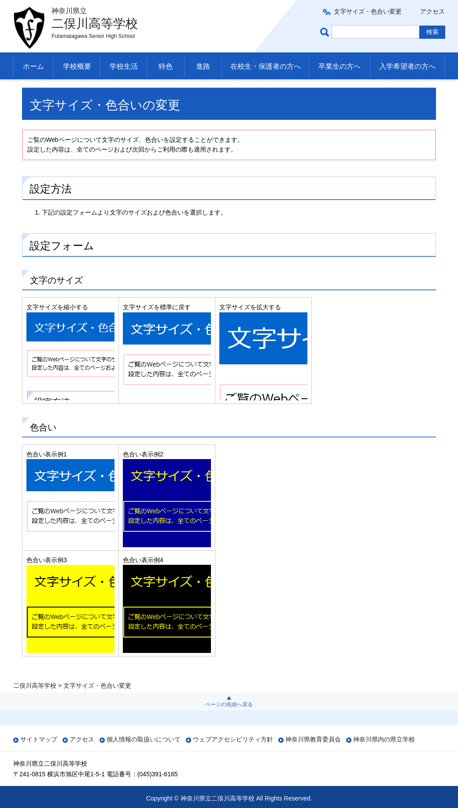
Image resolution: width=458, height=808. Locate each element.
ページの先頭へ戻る (229, 704)
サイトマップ (38, 739)
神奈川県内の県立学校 (384, 739)
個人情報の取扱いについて (144, 739)
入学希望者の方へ (407, 66)
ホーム (33, 66)
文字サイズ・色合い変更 (368, 11)
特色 (166, 66)
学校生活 (124, 66)
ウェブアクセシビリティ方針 (233, 739)
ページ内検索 (326, 32)
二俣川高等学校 (34, 89)
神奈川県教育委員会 (313, 739)
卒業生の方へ (339, 66)
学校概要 (77, 66)
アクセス (432, 11)
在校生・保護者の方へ (265, 66)
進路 (203, 66)
